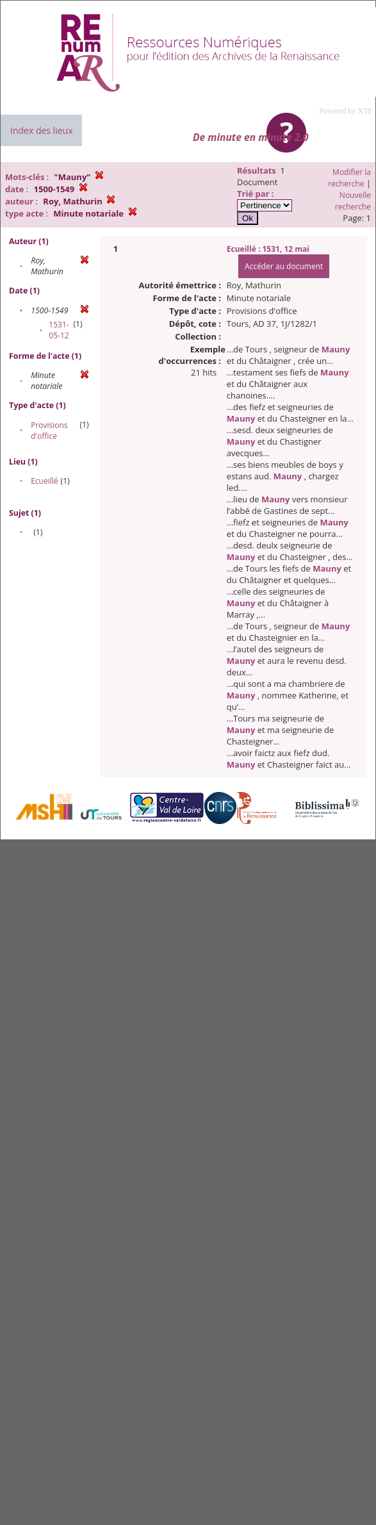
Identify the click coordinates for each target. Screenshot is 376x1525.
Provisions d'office (49, 430)
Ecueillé (44, 480)
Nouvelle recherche (353, 201)
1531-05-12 (59, 330)
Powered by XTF (345, 110)
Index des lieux (41, 130)
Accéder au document (284, 266)
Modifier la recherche (349, 178)
